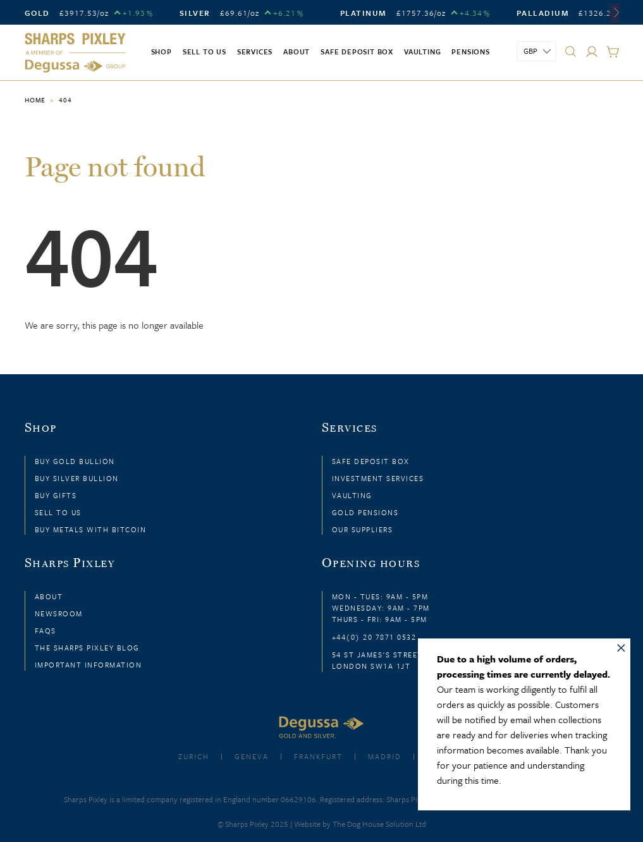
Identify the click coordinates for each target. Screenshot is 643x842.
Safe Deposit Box (357, 51)
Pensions (470, 51)
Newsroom (59, 613)
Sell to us (204, 51)
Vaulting (422, 51)
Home (35, 100)
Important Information (88, 664)
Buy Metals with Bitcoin (91, 529)
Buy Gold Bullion (75, 461)
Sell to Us (58, 512)
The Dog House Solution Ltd (379, 823)
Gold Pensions (365, 512)
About (296, 51)
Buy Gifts (56, 495)
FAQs (45, 630)
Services (255, 51)
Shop (161, 51)
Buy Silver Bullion (77, 478)
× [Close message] (621, 645)
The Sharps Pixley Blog (87, 647)
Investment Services (378, 478)
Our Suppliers (362, 529)
